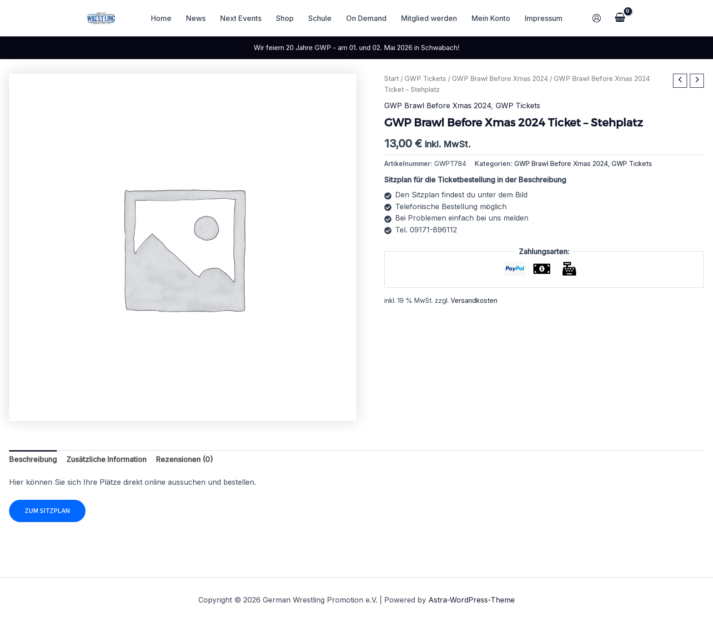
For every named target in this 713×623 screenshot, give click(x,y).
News (196, 18)
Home (161, 18)
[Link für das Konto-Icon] (596, 18)
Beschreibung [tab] (33, 459)
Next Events (240, 18)
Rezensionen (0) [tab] (184, 459)
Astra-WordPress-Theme (471, 599)
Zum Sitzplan (47, 511)
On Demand (366, 18)
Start (391, 79)
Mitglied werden (429, 18)
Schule (319, 18)
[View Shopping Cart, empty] (619, 18)
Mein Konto (491, 18)
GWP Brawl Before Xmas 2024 (500, 79)
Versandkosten (474, 300)
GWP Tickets (425, 79)
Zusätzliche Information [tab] (106, 459)
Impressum (543, 18)
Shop (285, 18)
